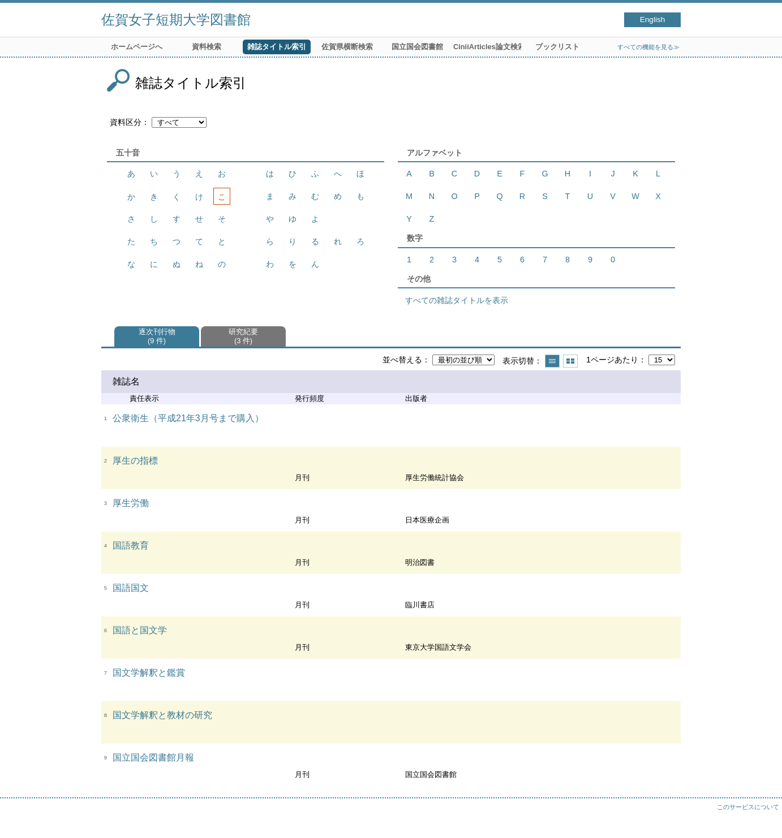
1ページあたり (612, 359)
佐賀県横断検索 (347, 46)
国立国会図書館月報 (153, 757)
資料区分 (125, 122)
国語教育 (131, 545)
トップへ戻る (762, 818)
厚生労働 (131, 503)
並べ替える (402, 359)
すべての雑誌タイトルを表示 (456, 300)
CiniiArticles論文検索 (487, 46)
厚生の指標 (135, 460)
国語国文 (131, 588)
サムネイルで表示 (570, 361)
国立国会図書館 (417, 46)
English (652, 19)
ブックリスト (557, 46)
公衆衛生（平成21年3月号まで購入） (188, 418)
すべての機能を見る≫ (648, 47)
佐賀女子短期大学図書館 (176, 19)
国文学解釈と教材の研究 (162, 715)
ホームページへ (136, 46)
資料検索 (206, 46)
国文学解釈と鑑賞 (149, 672)
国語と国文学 (140, 630)
